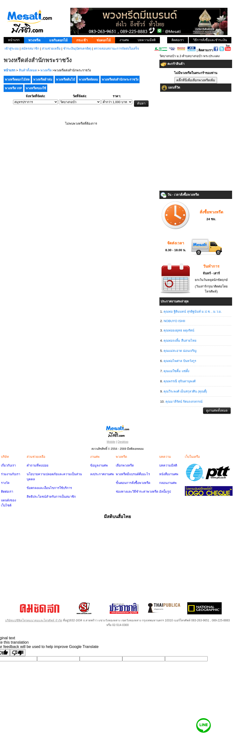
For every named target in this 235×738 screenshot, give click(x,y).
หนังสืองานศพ (168, 474)
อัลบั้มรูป (165, 491)
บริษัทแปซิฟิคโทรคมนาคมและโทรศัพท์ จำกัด (33, 620)
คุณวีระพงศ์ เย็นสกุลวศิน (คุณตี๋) (185, 391)
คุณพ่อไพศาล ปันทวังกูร (180, 361)
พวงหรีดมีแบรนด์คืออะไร (133, 474)
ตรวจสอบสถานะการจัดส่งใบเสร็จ (116, 48)
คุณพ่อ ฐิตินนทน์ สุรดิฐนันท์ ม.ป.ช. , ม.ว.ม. (193, 311)
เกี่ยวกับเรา (8, 465)
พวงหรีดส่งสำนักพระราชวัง (120, 79)
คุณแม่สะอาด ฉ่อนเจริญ (180, 351)
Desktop (123, 442)
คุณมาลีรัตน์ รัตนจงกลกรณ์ (184, 401)
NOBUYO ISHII (174, 321)
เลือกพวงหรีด (125, 465)
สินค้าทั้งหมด (28, 70)
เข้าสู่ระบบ (12, 48)
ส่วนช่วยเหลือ (51, 48)
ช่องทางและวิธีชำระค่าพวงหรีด (137, 491)
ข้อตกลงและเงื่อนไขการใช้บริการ (49, 488)
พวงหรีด (46, 70)
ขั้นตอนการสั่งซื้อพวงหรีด (133, 483)
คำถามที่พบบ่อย (37, 465)
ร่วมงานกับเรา (10, 474)
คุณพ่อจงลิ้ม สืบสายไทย (180, 340)
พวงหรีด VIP (13, 88)
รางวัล (5, 483)
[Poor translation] (17, 652)
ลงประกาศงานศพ (102, 474)
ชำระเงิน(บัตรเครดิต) (77, 48)
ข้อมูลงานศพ (99, 465)
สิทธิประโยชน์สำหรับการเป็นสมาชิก (51, 496)
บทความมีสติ (168, 465)
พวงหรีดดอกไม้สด (17, 79)
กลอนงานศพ (168, 483)
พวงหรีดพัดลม (88, 79)
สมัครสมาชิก (30, 48)
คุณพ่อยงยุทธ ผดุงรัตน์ (179, 330)
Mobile (111, 442)
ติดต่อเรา (7, 491)
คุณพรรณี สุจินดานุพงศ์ (180, 381)
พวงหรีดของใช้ (36, 88)
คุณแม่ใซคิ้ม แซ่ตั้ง (176, 371)
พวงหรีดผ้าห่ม (42, 79)
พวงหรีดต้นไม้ (65, 79)
